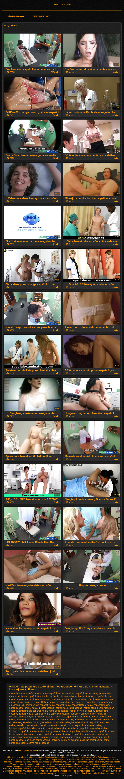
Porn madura (106, 771)
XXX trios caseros (66, 768)
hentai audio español (40, 699)
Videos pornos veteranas (73, 759)
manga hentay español (20, 737)
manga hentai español (39, 734)
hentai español (56, 705)
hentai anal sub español (69, 696)
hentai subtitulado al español (55, 722)
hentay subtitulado (76, 731)
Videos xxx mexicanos (71, 757)
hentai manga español (29, 711)
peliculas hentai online (91, 740)
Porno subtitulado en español (30, 773)
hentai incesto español (43, 708)
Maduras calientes (22, 762)
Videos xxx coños (89, 757)
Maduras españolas (35, 757)
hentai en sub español (37, 705)
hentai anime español (93, 696)
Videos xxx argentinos (16, 757)
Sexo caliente (17, 768)
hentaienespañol (17, 728)
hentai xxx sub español (71, 725)
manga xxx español (92, 737)
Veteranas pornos (13, 759)
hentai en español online (61, 702)
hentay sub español (55, 731)
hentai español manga (98, 705)
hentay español (36, 731)
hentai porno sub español (56, 713)
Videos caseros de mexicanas (49, 764)
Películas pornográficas (108, 773)
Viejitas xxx (56, 759)
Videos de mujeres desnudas (97, 759)
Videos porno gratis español (22, 764)
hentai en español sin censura (90, 702)
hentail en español (36, 728)
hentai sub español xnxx (61, 719)
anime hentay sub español (98, 693)
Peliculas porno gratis (107, 757)
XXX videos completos (77, 762)
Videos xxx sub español (35, 766)
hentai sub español (81, 716)
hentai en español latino (36, 702)
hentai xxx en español (27, 725)
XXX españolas (29, 771)
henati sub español (46, 696)
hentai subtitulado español (84, 722)
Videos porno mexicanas (71, 766)
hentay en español (18, 731)
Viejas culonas (81, 768)
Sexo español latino (52, 773)
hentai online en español (82, 711)
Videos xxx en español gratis (95, 766)
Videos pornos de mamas (72, 771)
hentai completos (98, 699)
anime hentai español (46, 693)
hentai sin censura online (83, 713)
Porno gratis (91, 773)
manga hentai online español (66, 734)
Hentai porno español (62, 4)
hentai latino (90, 708)
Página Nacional (16, 16)
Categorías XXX (41, 16)
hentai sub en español (42, 716)
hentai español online (20, 708)
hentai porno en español (30, 713)
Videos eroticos (53, 766)
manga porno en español (45, 737)
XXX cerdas (79, 773)
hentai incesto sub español (69, 708)
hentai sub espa (63, 716)
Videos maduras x (97, 764)
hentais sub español (77, 728)
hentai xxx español (49, 725)
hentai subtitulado (31, 722)
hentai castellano (79, 699)
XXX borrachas (44, 759)
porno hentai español (39, 743)
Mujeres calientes (31, 768)
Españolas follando (96, 762)
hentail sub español (56, 728)
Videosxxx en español (12, 771)
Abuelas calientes (52, 757)
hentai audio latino (61, 699)
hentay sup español (96, 731)
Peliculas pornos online (111, 768)
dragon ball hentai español (22, 696)
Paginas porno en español (48, 771)
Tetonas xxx (36, 762)
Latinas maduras (29, 759)
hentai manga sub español (55, 711)
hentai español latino (75, 705)
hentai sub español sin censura (32, 719)
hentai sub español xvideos (88, 719)
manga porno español (71, 737)
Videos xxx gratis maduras (54, 762)
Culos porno (18, 766)
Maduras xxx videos (48, 768)
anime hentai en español (21, 693)
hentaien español (92, 725)
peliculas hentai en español (65, 740)
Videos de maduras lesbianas (76, 764)
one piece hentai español (37, 740)
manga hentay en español (95, 734)
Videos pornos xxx (92, 771)
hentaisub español (98, 728)
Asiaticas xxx (67, 773)
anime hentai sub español (71, 693)
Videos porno (94, 768)
